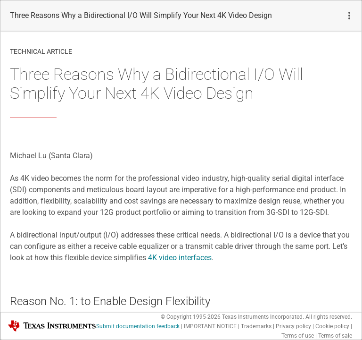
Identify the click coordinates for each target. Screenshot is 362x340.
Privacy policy (293, 326)
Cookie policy (332, 326)
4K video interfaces (180, 257)
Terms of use (297, 335)
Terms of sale (335, 335)
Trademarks (256, 326)
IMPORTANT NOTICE (210, 326)
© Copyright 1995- (191, 317)
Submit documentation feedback (138, 326)
